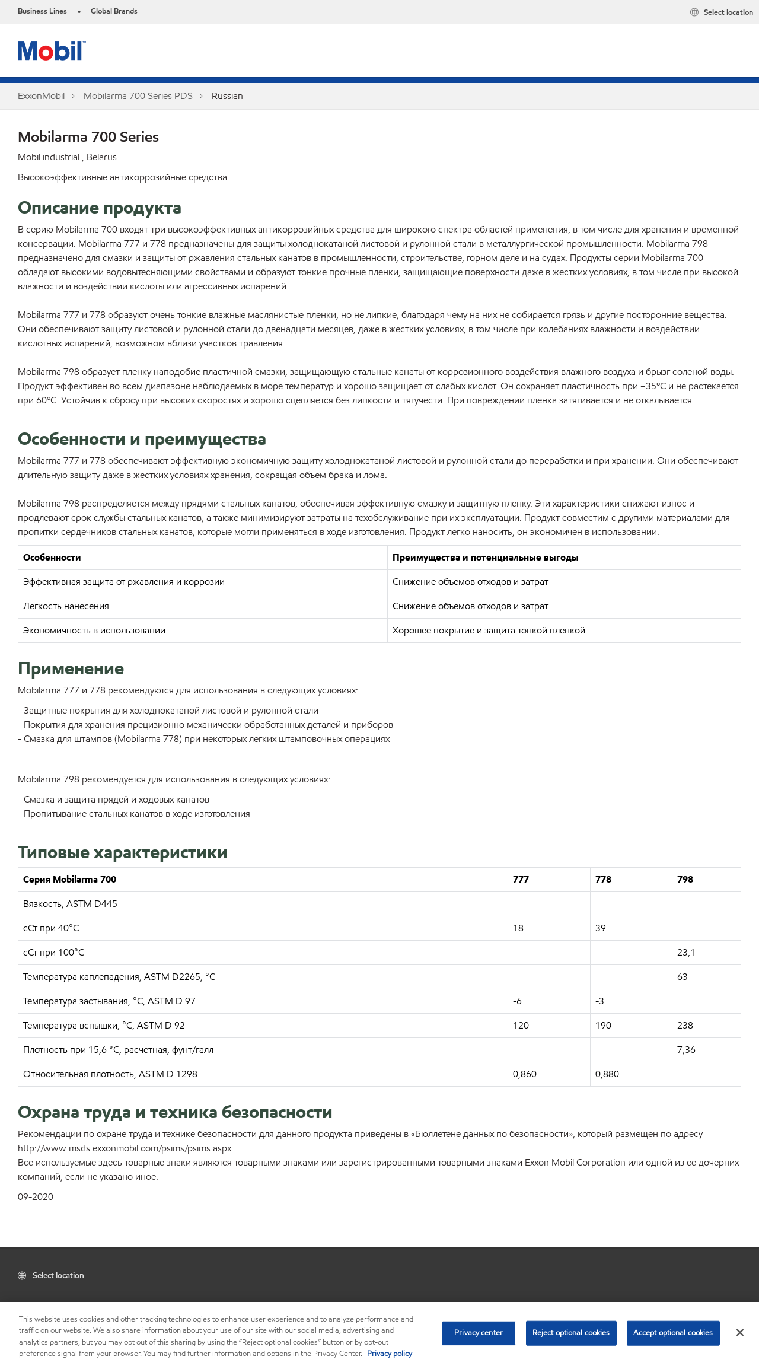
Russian (227, 96)
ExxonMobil (41, 96)
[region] (379, 1334)
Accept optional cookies (673, 1332)
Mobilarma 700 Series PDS (138, 96)
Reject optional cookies (571, 1332)
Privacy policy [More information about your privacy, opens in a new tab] (389, 1353)
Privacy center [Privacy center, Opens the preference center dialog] (478, 1332)
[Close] (740, 1332)
